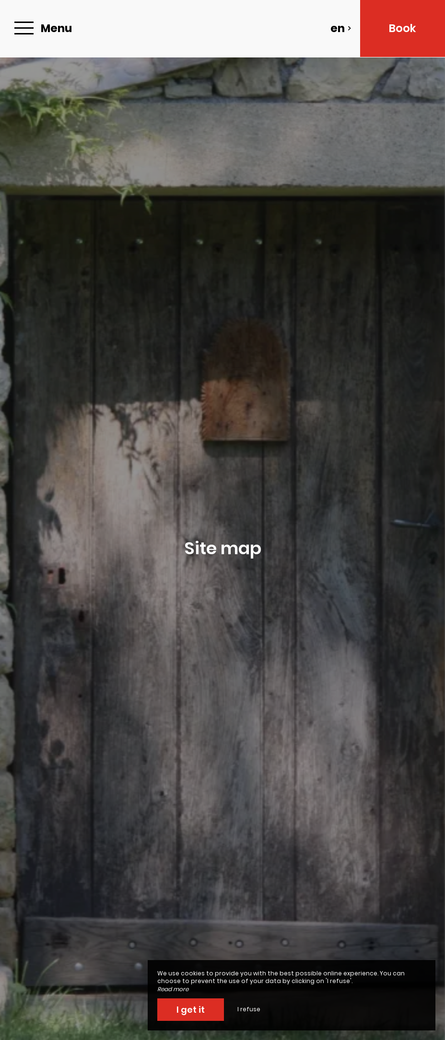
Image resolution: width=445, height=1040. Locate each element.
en (340, 28)
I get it (190, 1010)
